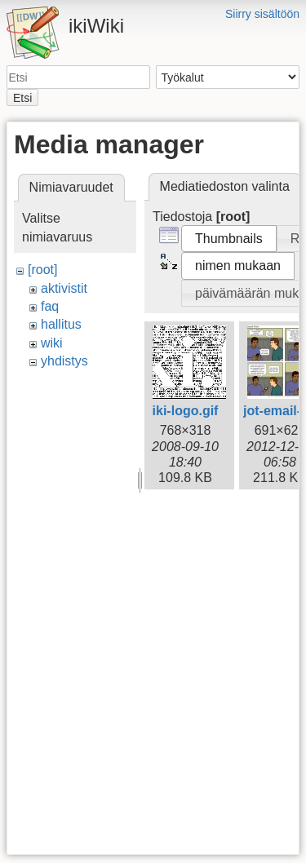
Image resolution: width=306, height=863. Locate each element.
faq (50, 306)
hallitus (61, 324)
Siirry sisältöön (262, 13)
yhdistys (64, 361)
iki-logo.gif (186, 411)
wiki (52, 343)
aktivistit (64, 288)
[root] (42, 270)
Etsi (22, 97)
